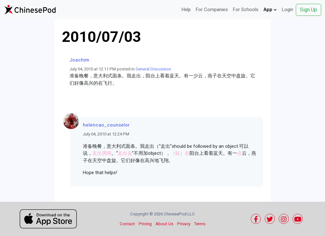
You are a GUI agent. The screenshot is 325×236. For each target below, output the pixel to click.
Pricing (145, 223)
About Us (164, 223)
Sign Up (308, 10)
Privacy (183, 223)
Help (186, 9)
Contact (127, 223)
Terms (199, 223)
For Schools (245, 9)
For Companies (212, 9)
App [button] (270, 9)
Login (287, 9)
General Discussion (153, 69)
